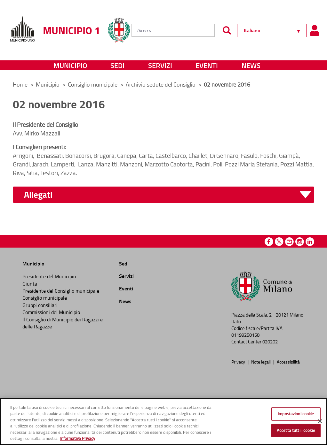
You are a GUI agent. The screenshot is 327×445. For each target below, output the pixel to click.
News (251, 65)
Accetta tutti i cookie (296, 430)
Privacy (238, 361)
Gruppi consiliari (40, 305)
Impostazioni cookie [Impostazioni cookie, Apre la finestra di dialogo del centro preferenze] (296, 414)
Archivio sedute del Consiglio (161, 84)
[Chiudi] (320, 421)
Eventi (206, 65)
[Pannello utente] (314, 30)
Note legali (261, 361)
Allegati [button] (38, 194)
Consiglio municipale (93, 84)
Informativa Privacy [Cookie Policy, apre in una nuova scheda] (77, 438)
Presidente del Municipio (49, 276)
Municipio (70, 65)
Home (20, 84)
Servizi (160, 65)
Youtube (289, 241)
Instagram (299, 241)
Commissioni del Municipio (51, 312)
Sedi (117, 65)
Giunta (29, 283)
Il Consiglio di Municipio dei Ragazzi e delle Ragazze (62, 323)
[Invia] (226, 30)
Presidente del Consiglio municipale (60, 290)
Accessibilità (288, 361)
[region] (163, 421)
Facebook (269, 241)
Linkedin (310, 241)
